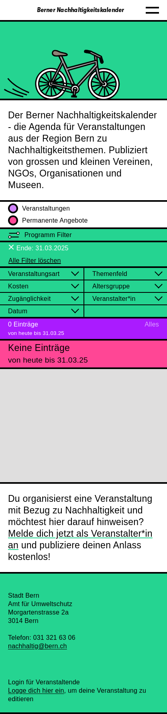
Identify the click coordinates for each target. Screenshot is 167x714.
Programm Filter (40, 234)
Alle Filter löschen (34, 260)
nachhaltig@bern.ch (37, 646)
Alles (152, 324)
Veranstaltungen (39, 208)
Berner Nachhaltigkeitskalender (80, 10)
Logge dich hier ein (36, 690)
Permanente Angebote (48, 220)
